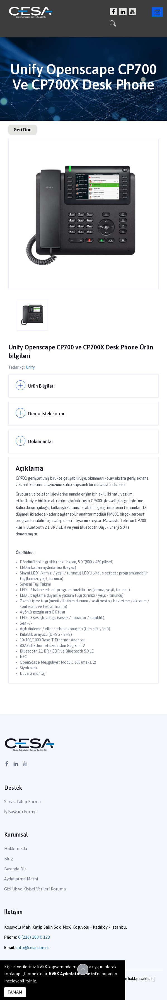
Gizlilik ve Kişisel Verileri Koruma (35, 889)
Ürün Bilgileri (41, 385)
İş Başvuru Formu (20, 811)
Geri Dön (23, 129)
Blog (8, 858)
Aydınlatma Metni (21, 878)
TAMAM (15, 992)
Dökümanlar (40, 441)
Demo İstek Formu (47, 413)
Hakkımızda (15, 848)
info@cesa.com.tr (33, 947)
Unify (30, 367)
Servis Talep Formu (22, 801)
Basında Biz (15, 868)
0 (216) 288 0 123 (34, 937)
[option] (83, 214)
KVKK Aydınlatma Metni (72, 973)
